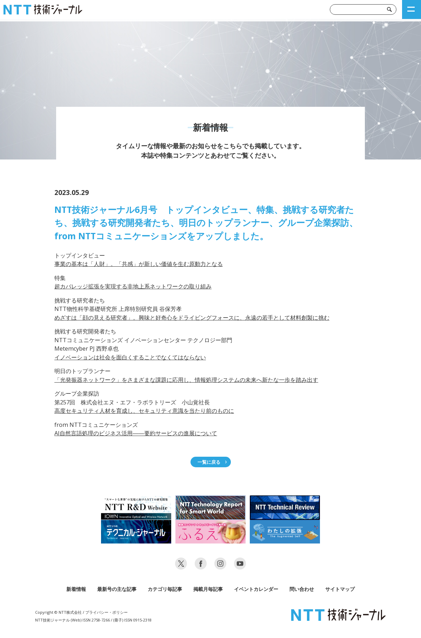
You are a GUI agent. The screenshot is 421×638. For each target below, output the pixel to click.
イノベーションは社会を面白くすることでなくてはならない (130, 357)
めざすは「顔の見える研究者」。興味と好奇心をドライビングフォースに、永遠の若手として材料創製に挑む (191, 317)
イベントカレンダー (256, 589)
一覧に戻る (209, 462)
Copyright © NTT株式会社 (58, 612)
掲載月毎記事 (208, 589)
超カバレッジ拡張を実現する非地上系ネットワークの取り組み (133, 286)
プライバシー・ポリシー (106, 612)
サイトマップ (340, 589)
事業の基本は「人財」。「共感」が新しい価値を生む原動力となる (138, 264)
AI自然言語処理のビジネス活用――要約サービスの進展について (135, 433)
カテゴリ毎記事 (165, 589)
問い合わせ (301, 589)
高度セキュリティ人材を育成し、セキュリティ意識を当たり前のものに (144, 411)
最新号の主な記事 (116, 589)
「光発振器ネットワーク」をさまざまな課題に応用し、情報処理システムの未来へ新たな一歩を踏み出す (186, 380)
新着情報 (76, 589)
